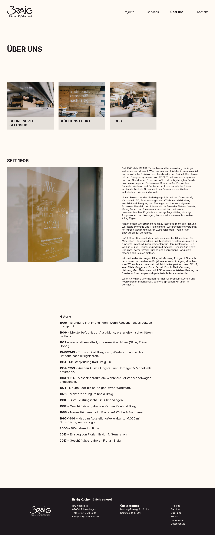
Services (153, 12)
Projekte (128, 12)
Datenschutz (178, 523)
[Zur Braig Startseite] (20, 11)
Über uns (176, 12)
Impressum (177, 520)
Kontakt (202, 12)
